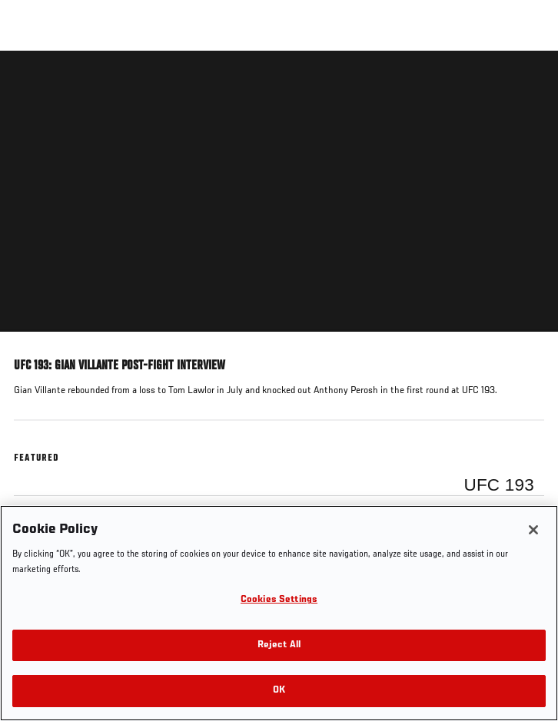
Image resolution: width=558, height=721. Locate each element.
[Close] (533, 530)
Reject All (279, 645)
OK (279, 691)
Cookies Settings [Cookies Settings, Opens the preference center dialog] (279, 600)
